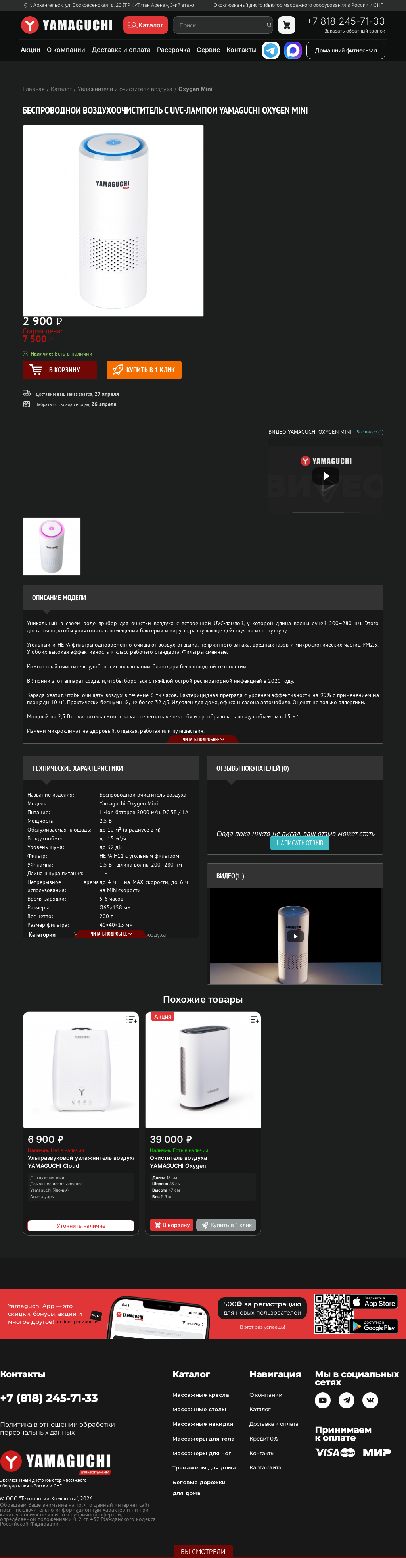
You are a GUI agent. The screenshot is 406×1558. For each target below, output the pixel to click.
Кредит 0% (263, 1438)
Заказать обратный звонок (354, 31)
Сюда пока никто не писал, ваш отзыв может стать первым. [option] (295, 836)
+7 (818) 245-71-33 (49, 1398)
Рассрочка (173, 50)
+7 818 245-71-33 (345, 21)
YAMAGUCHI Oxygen (178, 1165)
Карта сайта (265, 1467)
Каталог (259, 1409)
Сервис (208, 50)
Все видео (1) (369, 431)
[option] (295, 936)
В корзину (172, 1225)
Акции (30, 50)
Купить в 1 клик (144, 369)
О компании (66, 50)
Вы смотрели (203, 1551)
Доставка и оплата (121, 50)
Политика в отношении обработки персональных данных (57, 1428)
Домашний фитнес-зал (346, 50)
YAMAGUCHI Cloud (53, 1165)
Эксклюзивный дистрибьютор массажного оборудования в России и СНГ (298, 5)
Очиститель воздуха (178, 1157)
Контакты (241, 50)
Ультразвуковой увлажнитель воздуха (82, 1157)
